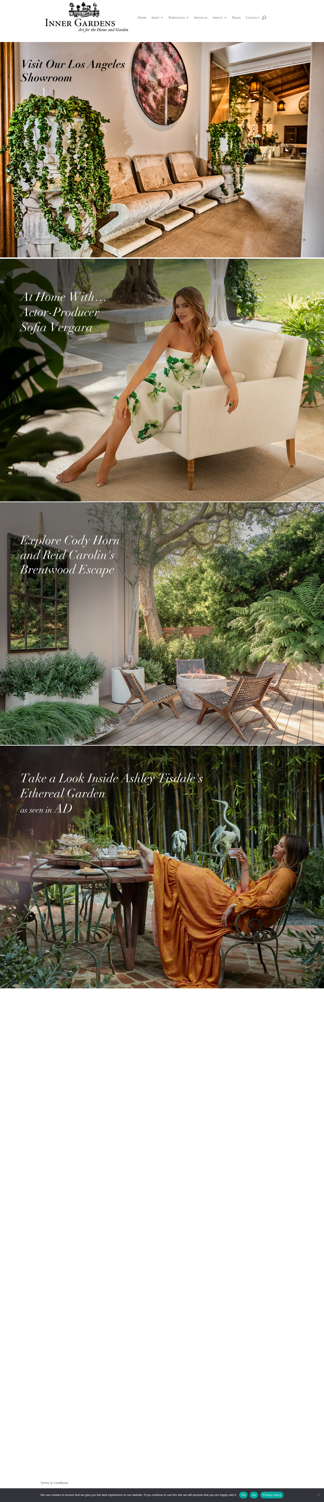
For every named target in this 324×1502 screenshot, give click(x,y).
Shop (155, 17)
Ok (243, 1495)
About (217, 17)
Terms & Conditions (54, 1483)
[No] (318, 1495)
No (254, 1495)
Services (200, 17)
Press (236, 17)
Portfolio (176, 17)
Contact (253, 17)
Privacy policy (272, 1495)
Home (142, 17)
